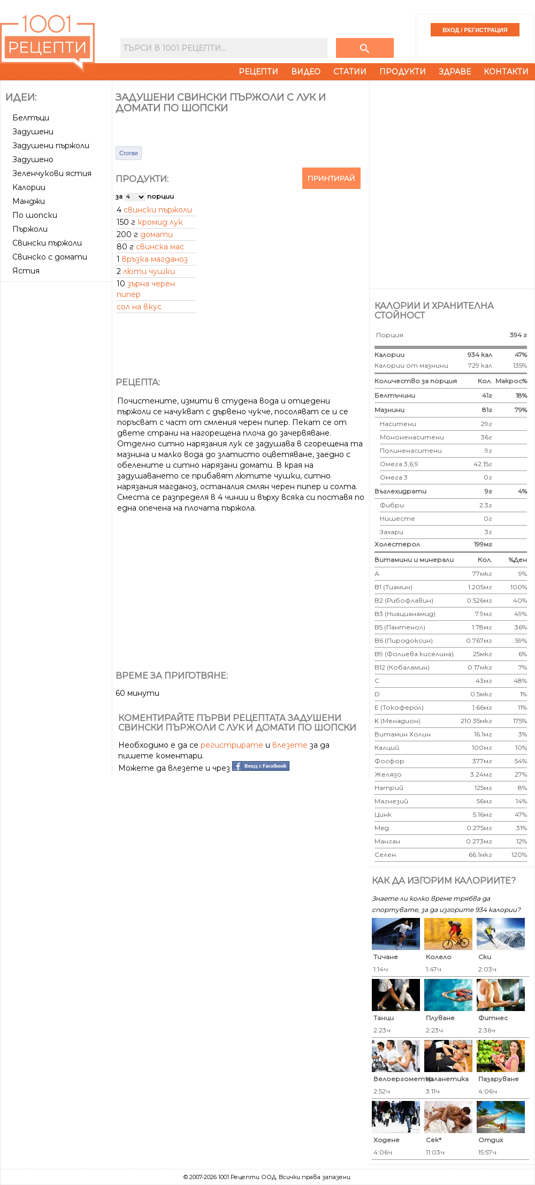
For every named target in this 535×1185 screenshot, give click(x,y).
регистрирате (232, 745)
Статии (349, 72)
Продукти (402, 72)
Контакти (506, 72)
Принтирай (331, 178)
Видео (305, 72)
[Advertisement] (116, 183)
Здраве (455, 72)
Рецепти (258, 72)
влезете (290, 745)
